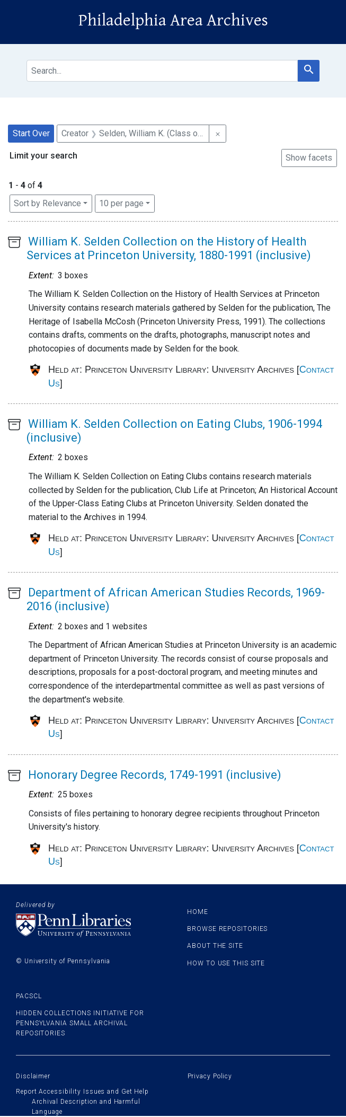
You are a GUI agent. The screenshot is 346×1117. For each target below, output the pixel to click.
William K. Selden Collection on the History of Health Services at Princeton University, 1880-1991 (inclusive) (168, 248)
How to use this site (226, 963)
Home (197, 912)
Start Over (31, 133)
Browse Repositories (227, 929)
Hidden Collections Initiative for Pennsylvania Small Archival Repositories (80, 1023)
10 (121, 202)
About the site (215, 945)
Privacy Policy (210, 1076)
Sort (47, 203)
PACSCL (28, 996)
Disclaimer (33, 1076)
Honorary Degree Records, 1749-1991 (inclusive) (154, 774)
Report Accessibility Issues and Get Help (82, 1091)
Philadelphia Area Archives (173, 20)
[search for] (162, 71)
